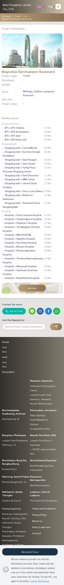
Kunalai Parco (9, 468)
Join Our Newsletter (13, 319)
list (26, 16)
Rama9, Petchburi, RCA (43, 435)
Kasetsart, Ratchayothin (15, 513)
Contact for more (12, 304)
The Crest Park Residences (44, 500)
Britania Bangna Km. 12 (14, 481)
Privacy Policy (39, 514)
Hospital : (7, 211)
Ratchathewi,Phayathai (43, 460)
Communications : (11, 123)
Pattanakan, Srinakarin (43, 410)
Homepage (6, 16)
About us (37, 520)
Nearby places (10, 118)
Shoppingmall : (9, 143)
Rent (4, 351)
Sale (4, 347)
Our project (8, 371)
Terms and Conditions (44, 508)
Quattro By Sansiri (11, 500)
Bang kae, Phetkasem (14, 435)
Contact (36, 533)
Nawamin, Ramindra (41, 380)
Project (18, 16)
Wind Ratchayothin (39, 485)
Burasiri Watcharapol (41, 403)
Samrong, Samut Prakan (15, 476)
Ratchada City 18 (10, 418)
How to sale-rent (41, 527)
